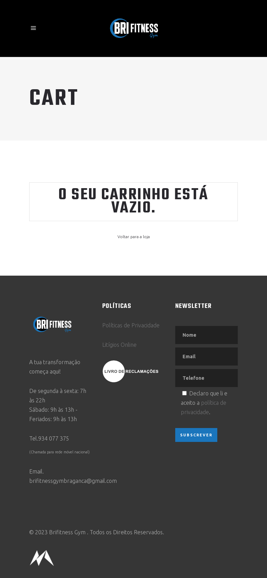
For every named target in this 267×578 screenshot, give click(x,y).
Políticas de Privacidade (131, 325)
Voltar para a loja (134, 236)
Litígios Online (119, 345)
